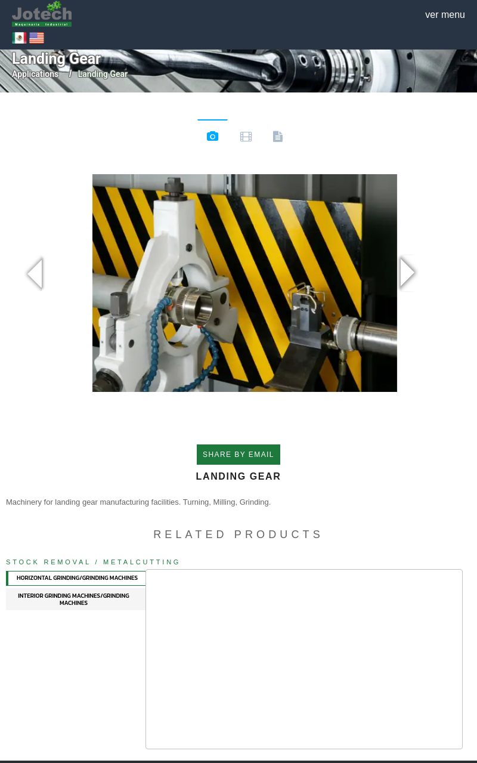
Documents (278, 138)
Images (212, 138)
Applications (35, 74)
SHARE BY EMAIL (238, 454)
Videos (246, 138)
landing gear (103, 74)
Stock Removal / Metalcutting (93, 562)
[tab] (76, 578)
